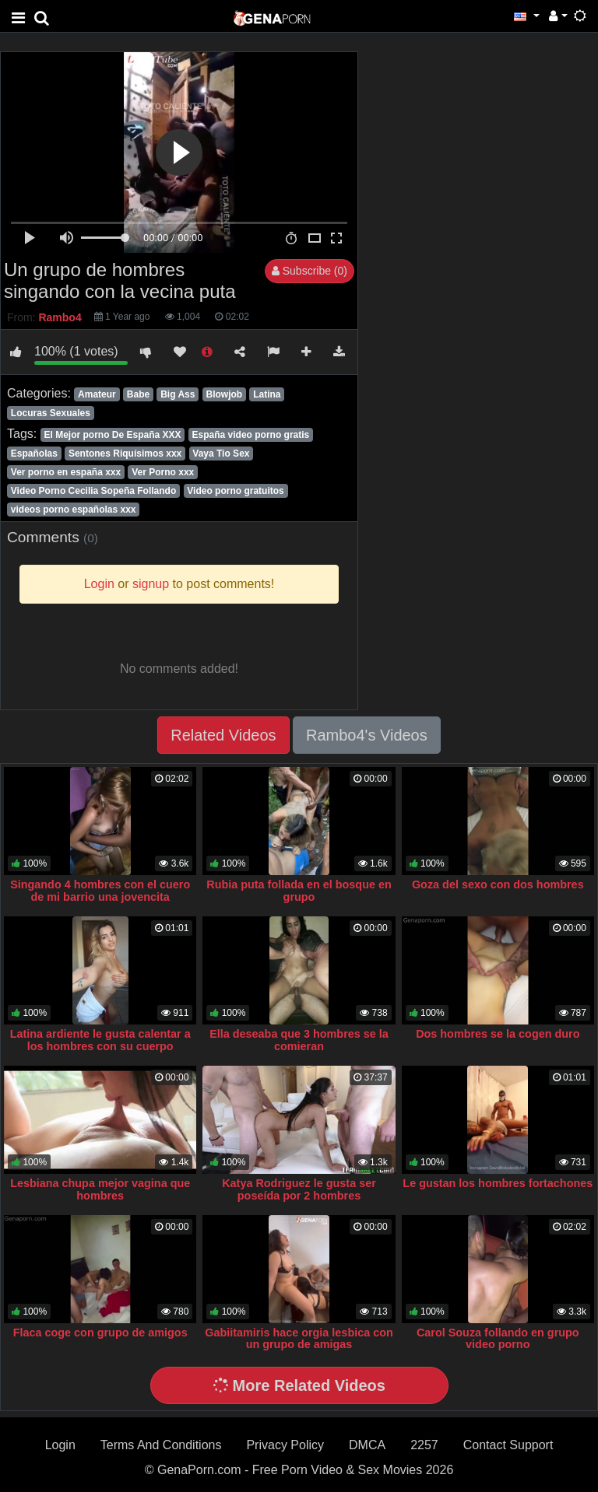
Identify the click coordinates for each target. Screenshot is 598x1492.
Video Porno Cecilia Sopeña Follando (93, 490)
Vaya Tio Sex (220, 453)
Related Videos (223, 735)
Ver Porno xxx (163, 472)
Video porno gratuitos (235, 490)
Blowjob (224, 394)
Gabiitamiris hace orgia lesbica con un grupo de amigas (299, 1338)
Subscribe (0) (309, 270)
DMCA (367, 1445)
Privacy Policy (285, 1445)
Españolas (34, 453)
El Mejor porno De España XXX (112, 434)
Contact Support (508, 1445)
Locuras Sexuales (50, 413)
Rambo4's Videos (366, 735)
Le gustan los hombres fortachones (498, 1183)
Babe (138, 394)
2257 (424, 1445)
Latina (266, 394)
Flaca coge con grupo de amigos (100, 1332)
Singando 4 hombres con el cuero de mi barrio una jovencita (100, 890)
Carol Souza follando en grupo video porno (498, 1338)
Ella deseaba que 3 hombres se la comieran (299, 1040)
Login (60, 1445)
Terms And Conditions (161, 1445)
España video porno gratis (251, 434)
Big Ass (177, 394)
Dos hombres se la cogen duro (497, 1034)
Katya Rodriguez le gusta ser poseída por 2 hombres (299, 1189)
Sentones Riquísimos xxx (125, 453)
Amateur (97, 394)
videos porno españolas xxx (73, 509)
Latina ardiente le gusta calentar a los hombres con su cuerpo (100, 1040)
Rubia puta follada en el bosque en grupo (298, 890)
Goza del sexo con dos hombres (498, 884)
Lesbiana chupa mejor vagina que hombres (100, 1189)
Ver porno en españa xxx (66, 472)
